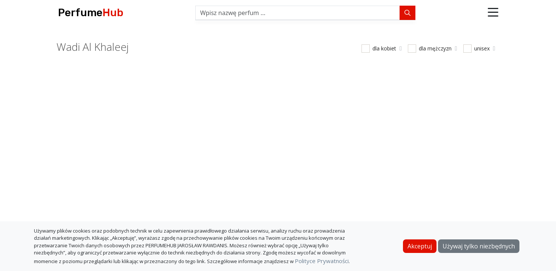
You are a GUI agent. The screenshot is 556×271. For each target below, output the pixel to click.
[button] (493, 12)
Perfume (90, 12)
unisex (484, 48)
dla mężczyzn (438, 48)
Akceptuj (419, 246)
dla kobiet (387, 48)
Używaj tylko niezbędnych (479, 246)
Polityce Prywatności (322, 261)
